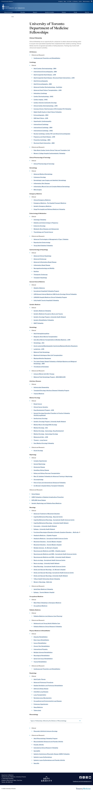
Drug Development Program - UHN (44, 410)
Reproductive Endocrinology (42, 242)
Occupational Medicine (40, 606)
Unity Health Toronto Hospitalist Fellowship (46, 300)
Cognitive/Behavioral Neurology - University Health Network (51, 523)
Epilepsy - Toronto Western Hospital (44, 592)
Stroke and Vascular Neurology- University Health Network (51, 576)
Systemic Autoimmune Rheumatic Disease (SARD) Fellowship (52, 754)
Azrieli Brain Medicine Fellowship (43, 589)
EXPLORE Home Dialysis (39, 500)
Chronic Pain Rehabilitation (42, 646)
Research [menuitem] (35, 12)
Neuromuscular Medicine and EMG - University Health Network (52, 557)
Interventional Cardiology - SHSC (43, 130)
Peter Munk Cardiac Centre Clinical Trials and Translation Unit (52, 150)
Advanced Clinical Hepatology (42, 256)
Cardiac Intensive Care (40, 102)
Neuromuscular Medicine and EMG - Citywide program (50, 551)
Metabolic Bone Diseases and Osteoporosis (46, 229)
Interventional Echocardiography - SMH (45, 71)
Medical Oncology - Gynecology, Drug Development (49, 431)
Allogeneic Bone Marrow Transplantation (45, 336)
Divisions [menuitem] (64, 12)
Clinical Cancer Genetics (41, 407)
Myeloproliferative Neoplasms (42, 358)
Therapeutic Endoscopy (41, 274)
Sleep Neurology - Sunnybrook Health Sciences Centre (50, 566)
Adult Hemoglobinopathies (41, 333)
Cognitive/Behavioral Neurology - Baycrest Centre (48, 517)
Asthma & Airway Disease (41, 688)
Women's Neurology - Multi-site (43, 582)
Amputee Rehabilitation (41, 637)
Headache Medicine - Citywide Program (45, 535)
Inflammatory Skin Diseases (42, 183)
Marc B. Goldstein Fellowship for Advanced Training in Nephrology (53, 476)
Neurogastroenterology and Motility (44, 268)
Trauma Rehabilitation (40, 661)
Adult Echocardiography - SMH (43, 84)
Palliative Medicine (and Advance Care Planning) (48, 616)
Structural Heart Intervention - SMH (44, 143)
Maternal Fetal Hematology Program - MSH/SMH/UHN (49, 377)
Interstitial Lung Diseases (41, 691)
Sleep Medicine (38, 707)
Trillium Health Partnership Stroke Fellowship (47, 579)
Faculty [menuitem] (75, 12)
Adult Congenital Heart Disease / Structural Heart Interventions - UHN (54, 78)
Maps (65, 1)
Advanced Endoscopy (40, 259)
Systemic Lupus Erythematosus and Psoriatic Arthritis (49, 760)
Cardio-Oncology (52, 102)
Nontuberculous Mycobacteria (43, 698)
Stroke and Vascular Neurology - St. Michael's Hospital (49, 569)
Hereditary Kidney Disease (41, 470)
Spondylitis (37, 751)
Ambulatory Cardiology (40, 93)
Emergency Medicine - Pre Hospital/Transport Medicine (50, 203)
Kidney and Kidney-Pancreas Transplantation (47, 473)
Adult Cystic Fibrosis (39, 679)
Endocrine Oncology (39, 226)
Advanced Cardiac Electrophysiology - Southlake (48, 87)
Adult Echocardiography (41, 81)
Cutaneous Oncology (40, 177)
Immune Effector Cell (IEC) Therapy (44, 374)
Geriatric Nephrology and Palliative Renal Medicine (46, 503)
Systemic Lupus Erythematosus (43, 757)
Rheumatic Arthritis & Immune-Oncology (45, 731)
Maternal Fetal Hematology (42, 352)
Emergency (60, 1)
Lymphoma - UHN (39, 349)
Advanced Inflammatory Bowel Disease (45, 262)
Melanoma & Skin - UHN (41, 437)
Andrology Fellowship (40, 219)
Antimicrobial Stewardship (41, 387)
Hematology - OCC (39, 343)
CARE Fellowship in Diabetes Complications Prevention (48, 497)
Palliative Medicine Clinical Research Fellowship (48, 626)
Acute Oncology (38, 450)
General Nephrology (39, 464)
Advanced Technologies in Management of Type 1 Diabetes (51, 239)
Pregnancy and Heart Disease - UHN (44, 137)
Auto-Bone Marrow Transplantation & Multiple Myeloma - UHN (52, 339)
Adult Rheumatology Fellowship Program (45, 738)
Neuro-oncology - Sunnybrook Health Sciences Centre (49, 560)
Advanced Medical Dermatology (43, 174)
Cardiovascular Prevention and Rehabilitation (47, 58)
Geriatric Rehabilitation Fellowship (44, 320)
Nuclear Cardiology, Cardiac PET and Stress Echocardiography (52, 133)
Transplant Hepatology (40, 277)
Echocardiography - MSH (41, 115)
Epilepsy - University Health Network (44, 529)
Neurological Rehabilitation (42, 655)
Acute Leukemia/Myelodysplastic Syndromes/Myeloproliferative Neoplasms (56, 346)
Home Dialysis (36, 494)
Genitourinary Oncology (40, 418)
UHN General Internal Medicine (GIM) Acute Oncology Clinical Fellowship (55, 294)
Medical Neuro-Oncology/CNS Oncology (45, 424)
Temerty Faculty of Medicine (7, 1)
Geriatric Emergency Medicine (42, 206)
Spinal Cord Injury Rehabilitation (43, 658)
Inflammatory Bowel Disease (42, 265)
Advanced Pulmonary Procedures (43, 682)
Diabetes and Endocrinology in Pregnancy (46, 222)
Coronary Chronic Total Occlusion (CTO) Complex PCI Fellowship (52, 109)
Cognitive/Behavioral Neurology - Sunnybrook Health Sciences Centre (54, 520)
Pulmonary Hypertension (41, 704)
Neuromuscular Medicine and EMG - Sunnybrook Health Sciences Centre (55, 554)
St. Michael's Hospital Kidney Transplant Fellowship (49, 485)
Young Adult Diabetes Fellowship (43, 245)
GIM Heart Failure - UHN (41, 118)
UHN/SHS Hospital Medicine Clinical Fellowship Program (50, 297)
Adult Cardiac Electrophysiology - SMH (45, 68)
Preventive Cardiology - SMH (42, 140)
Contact (80, 1)
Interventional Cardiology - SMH (43, 127)
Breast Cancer (38, 404)
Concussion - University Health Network (45, 526)
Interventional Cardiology (41, 124)
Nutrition (36, 271)
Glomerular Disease (39, 467)
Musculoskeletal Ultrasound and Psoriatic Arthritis (48, 741)
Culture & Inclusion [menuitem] (8, 12)
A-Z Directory (75, 1)
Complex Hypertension (40, 461)
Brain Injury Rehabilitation (41, 640)
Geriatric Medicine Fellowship (42, 310)
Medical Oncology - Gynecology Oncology (46, 434)
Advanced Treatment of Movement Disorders (47, 513)
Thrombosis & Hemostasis (41, 366)
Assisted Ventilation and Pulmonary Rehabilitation (48, 685)
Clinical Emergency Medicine (42, 200)
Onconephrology (38, 479)
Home (12, 16)
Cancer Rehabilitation (40, 643)
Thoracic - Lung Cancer (40, 440)
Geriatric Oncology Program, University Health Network (50, 317)
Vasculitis (36, 763)
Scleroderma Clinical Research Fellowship (46, 748)
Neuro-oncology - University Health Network (46, 563)
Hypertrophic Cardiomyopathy (42, 121)
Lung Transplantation (40, 695)
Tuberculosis (37, 710)
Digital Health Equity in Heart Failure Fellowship (48, 112)
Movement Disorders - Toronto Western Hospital (48, 541)
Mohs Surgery (38, 189)
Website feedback (86, 1)
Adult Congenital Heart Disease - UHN (45, 74)
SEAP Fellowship (38, 323)
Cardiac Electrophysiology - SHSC (43, 96)
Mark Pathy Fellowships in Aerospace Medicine (47, 602)
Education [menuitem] (23, 12)
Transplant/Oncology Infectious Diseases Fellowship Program (51, 390)
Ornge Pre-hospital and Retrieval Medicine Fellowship (49, 209)
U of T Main (69, 1)
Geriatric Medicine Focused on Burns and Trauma (48, 314)
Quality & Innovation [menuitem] (49, 12)
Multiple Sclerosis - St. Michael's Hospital (46, 548)
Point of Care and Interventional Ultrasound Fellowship (50, 482)
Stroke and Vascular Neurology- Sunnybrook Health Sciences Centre (54, 572)
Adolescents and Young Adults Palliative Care (47, 623)
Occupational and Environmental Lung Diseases (48, 701)
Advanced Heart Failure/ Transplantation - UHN (47, 90)
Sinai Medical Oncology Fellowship (44, 443)
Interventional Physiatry (41, 649)
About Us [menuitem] (87, 12)
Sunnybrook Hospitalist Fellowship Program (46, 291)
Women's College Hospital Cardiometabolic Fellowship (49, 153)
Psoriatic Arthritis (39, 744)
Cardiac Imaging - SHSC (41, 99)
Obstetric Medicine (39, 288)
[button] (55, 721)
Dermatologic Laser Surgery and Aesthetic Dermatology (50, 180)
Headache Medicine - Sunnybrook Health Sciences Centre (51, 538)
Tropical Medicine (39, 393)
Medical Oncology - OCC (41, 427)
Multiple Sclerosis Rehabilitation (43, 652)
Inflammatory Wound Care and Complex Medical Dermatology (52, 186)
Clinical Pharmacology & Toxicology (44, 163)
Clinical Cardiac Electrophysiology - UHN (45, 106)
